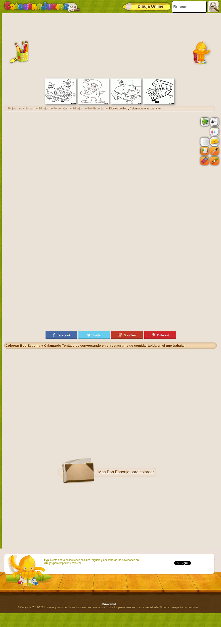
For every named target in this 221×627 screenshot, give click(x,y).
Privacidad (109, 604)
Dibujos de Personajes (53, 108)
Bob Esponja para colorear (130, 472)
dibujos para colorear (20, 108)
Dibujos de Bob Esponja (88, 108)
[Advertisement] (110, 45)
